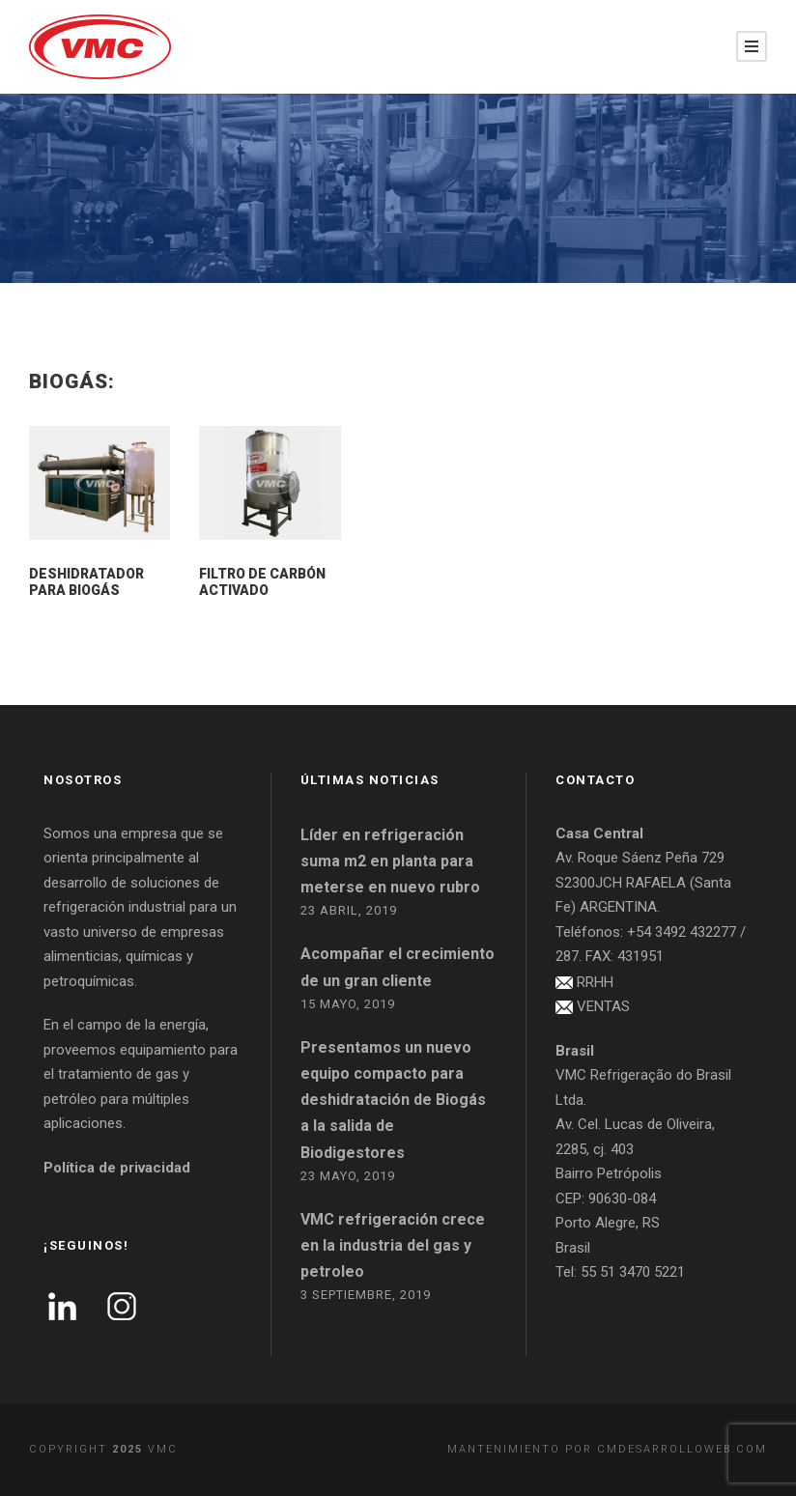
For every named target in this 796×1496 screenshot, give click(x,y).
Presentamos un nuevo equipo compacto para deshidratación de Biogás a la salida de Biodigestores (393, 1100)
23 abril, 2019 (348, 910)
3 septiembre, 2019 (365, 1294)
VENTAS (603, 1006)
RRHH (595, 982)
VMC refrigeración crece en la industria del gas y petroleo (392, 1245)
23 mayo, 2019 (347, 1176)
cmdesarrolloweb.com (682, 1449)
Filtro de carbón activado (262, 582)
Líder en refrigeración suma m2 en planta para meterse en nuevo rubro (390, 861)
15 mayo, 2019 (347, 1004)
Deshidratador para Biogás (86, 582)
